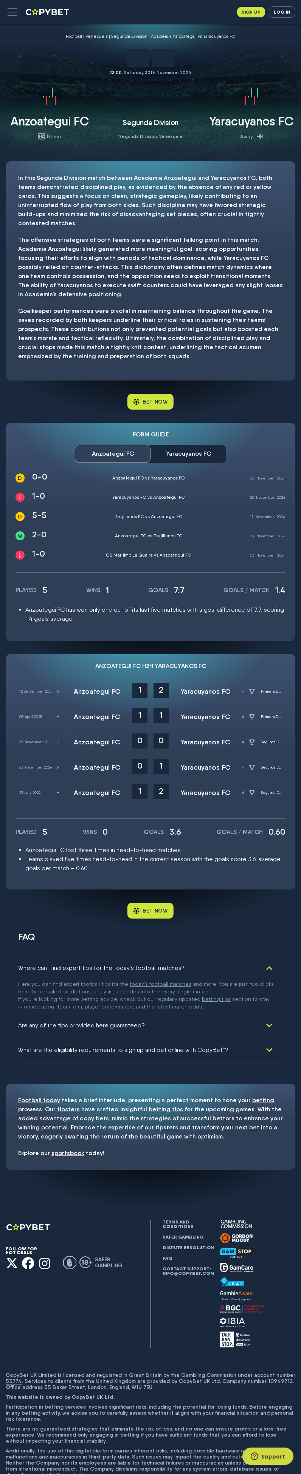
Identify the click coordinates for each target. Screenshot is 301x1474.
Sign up (251, 12)
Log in (282, 12)
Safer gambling (183, 1204)
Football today (39, 1067)
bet (254, 1094)
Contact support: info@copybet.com (188, 1238)
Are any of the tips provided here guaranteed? (81, 992)
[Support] (267, 1456)
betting (263, 1067)
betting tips (166, 1076)
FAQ (167, 1225)
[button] (12, 12)
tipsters (68, 1076)
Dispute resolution (188, 1215)
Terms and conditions (178, 1191)
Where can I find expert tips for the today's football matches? (101, 967)
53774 (14, 1348)
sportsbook (67, 1120)
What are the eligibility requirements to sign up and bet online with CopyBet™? (123, 1017)
